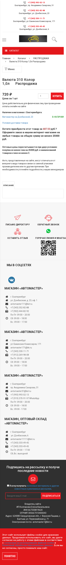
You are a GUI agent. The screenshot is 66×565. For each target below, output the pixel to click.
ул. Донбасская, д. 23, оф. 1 (24, 300)
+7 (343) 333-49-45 (36, 26)
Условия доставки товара (15, 123)
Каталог (22, 58)
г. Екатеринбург (18, 297)
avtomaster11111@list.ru (23, 439)
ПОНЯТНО (9, 556)
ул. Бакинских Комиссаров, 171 (26, 344)
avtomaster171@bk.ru (21, 347)
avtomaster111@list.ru (21, 304)
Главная (6, 58)
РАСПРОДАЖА (41, 58)
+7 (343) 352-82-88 (36, 10)
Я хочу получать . (33, 487)
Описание (8, 185)
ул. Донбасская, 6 (19, 435)
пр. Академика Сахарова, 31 (24, 387)
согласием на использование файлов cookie (29, 542)
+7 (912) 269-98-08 (20, 355)
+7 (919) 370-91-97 (20, 398)
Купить (57, 96)
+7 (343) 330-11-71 (36, 18)
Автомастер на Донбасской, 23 (17, 117)
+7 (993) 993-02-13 (20, 395)
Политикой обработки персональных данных (27, 545)
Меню (10, 69)
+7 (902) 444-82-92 (20, 311)
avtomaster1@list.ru (42, 522)
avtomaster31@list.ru (21, 391)
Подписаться (51, 496)
